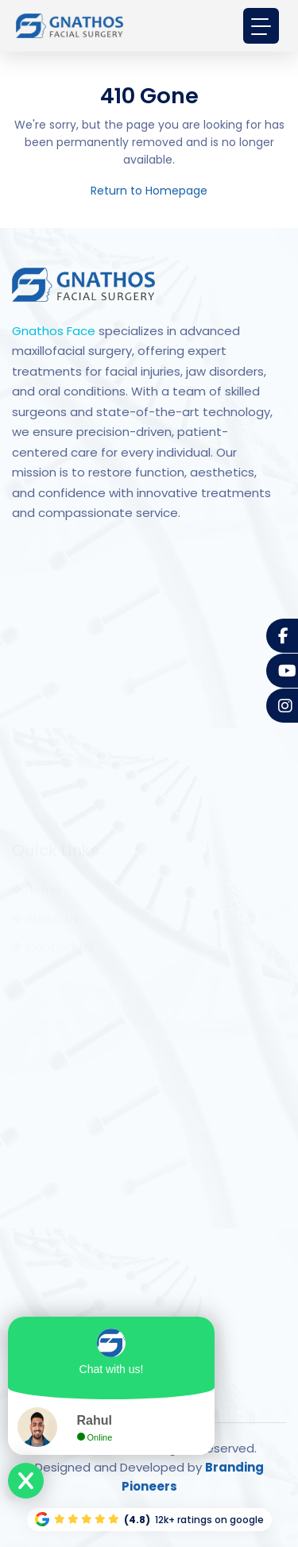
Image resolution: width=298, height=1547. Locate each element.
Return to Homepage (149, 191)
